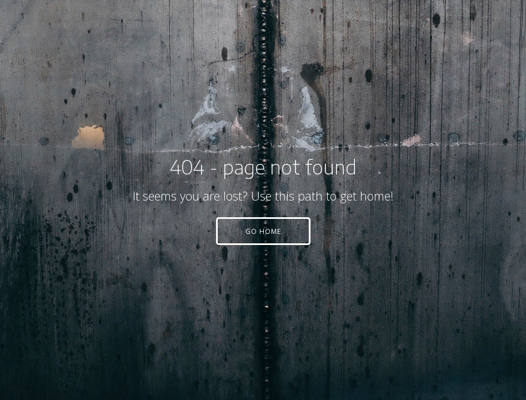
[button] (263, 231)
